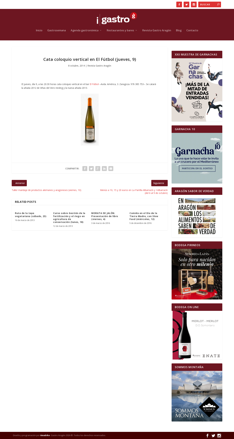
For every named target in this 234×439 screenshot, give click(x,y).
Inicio (39, 30)
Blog (179, 30)
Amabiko (45, 435)
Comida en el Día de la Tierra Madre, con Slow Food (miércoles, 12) (144, 216)
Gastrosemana (56, 30)
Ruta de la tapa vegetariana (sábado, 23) (30, 215)
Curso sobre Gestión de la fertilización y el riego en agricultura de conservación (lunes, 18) (69, 218)
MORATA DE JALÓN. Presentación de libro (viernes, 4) (104, 216)
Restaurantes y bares (120, 30)
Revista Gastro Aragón (156, 30)
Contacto (192, 30)
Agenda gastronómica (84, 30)
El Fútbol (94, 84)
